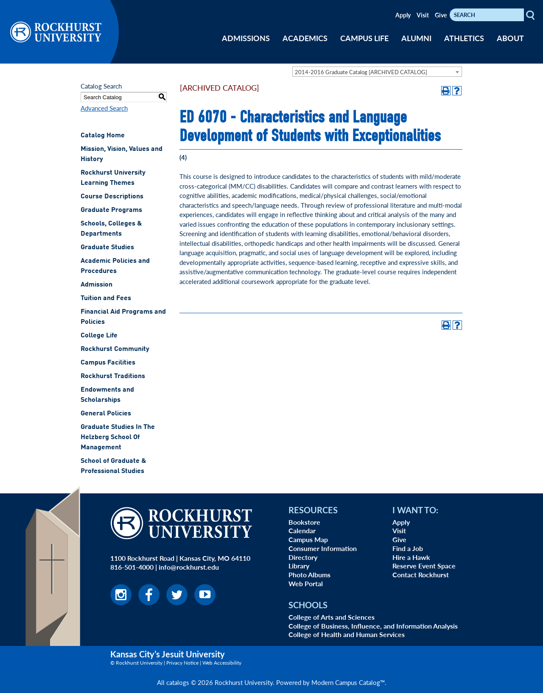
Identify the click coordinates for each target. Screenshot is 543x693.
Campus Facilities (108, 362)
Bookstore (304, 522)
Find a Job (407, 548)
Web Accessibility (221, 662)
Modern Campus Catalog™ (348, 682)
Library (298, 566)
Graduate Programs (111, 210)
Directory (302, 557)
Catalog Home (103, 135)
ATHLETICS (464, 38)
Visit (423, 15)
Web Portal (305, 583)
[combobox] (377, 72)
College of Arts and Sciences (331, 617)
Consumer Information (322, 548)
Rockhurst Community (115, 349)
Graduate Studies (107, 247)
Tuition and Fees (106, 298)
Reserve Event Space (424, 566)
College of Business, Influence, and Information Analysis (373, 626)
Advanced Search (104, 107)
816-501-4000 (132, 567)
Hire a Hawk (411, 557)
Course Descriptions (112, 196)
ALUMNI (416, 38)
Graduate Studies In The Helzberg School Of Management (118, 437)
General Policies (106, 413)
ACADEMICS (305, 38)
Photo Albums (309, 574)
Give (441, 15)
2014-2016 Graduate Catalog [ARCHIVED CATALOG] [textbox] (361, 72)
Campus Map (308, 539)
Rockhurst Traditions (113, 376)
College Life (99, 335)
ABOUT (510, 38)
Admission (96, 284)
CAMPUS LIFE (364, 38)
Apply (403, 15)
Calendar (302, 530)
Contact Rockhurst (420, 574)
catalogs (177, 682)
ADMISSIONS (246, 38)
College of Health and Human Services (346, 634)
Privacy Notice (182, 662)
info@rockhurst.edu (189, 567)
